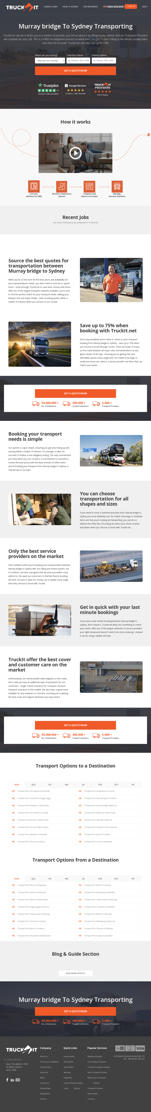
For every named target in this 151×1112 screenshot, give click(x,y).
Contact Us (44, 1083)
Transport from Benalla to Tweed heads (32, 820)
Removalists (93, 1093)
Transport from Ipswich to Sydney (97, 834)
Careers (43, 1099)
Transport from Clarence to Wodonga (98, 928)
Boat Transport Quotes (97, 1072)
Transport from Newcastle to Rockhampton (34, 935)
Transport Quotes (95, 1088)
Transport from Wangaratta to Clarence (99, 791)
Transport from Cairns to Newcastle (98, 841)
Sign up (77, 1088)
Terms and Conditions (49, 1062)
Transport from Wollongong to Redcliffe (99, 892)
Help (144, 6)
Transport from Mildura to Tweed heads (99, 812)
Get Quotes (68, 1062)
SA (83, 784)
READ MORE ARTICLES (75, 973)
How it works (69, 1056)
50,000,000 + (50, 403)
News (42, 1077)
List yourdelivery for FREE (34, 195)
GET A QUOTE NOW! (75, 70)
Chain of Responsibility (73, 1083)
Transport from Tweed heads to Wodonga (33, 914)
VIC (50, 784)
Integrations (45, 1093)
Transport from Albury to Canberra (31, 928)
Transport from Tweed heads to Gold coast (100, 899)
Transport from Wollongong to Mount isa (99, 921)
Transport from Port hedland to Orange (32, 812)
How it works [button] (70, 6)
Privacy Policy (45, 1067)
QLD (33, 784)
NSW (16, 784)
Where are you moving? (46, 55)
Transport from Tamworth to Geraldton (99, 907)
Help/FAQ (68, 1077)
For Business (90, 6)
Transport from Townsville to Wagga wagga (34, 798)
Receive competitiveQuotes (61, 195)
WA (66, 784)
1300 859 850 (113, 6)
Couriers (91, 1099)
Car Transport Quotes (97, 1062)
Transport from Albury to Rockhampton (32, 899)
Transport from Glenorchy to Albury (31, 841)
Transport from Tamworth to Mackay (31, 921)
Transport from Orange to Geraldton (98, 935)
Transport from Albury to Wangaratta (31, 885)
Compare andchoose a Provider (89, 195)
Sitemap (67, 1072)
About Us (44, 1056)
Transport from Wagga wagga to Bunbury (33, 907)
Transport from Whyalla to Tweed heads (33, 805)
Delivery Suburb (99, 55)
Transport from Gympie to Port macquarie (100, 827)
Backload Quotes (95, 1056)
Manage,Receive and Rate (117, 195)
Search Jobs (51, 6)
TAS (100, 784)
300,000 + (79, 403)
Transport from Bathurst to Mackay (97, 885)
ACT (116, 784)
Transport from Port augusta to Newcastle (33, 791)
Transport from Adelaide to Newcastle (32, 834)
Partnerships (45, 1088)
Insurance (44, 1072)
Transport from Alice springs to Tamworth (100, 798)
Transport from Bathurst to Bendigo (98, 914)
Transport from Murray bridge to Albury (33, 827)
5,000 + (107, 403)
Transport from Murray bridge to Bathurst (100, 805)
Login (66, 1088)
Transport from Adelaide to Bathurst (98, 820)
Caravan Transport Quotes (99, 1067)
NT (133, 784)
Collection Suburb (75, 55)
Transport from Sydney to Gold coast (31, 892)
